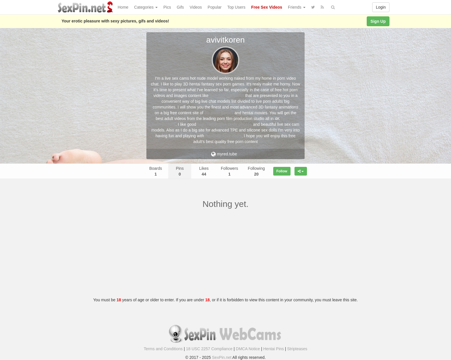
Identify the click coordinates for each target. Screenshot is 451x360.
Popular (214, 7)
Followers (229, 171)
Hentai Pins (273, 348)
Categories (146, 7)
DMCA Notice (248, 348)
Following (256, 171)
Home (123, 7)
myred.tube (224, 154)
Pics (167, 7)
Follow (281, 171)
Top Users (236, 7)
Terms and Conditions (163, 348)
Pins (180, 171)
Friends (296, 7)
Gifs (180, 7)
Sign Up (378, 21)
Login (381, 7)
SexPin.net (222, 357)
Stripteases (297, 348)
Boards (155, 171)
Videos (196, 7)
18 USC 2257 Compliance (209, 348)
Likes (204, 171)
